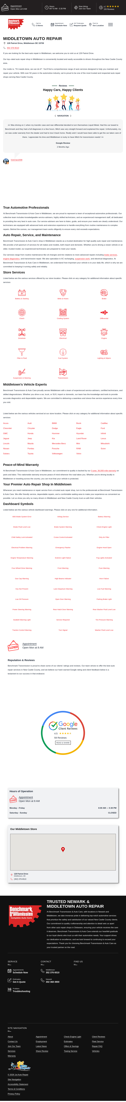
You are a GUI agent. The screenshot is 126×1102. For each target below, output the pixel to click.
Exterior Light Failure (63, 558)
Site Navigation (14, 1080)
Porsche (55, 449)
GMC (5, 433)
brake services (110, 255)
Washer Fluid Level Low (104, 631)
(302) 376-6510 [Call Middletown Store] (20, 880)
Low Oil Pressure (22, 600)
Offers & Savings (71, 1047)
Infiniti (103, 433)
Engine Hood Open (104, 548)
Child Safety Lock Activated (22, 538)
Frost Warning (63, 569)
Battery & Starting (22, 294)
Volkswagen (57, 454)
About (10, 1038)
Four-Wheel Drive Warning (21, 569)
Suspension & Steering (22, 373)
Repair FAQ (97, 1047)
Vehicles (95, 1052)
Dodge (55, 428)
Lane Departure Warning (63, 590)
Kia (53, 439)
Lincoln (6, 444)
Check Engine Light (104, 527)
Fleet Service (98, 1042)
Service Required (63, 621)
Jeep (30, 439)
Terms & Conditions (16, 1090)
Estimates (68, 1042)
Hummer (56, 433)
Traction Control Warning (22, 631)
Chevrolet (7, 428)
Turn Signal (63, 631)
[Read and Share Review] (63, 744)
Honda (30, 433)
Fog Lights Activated (104, 558)
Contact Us (12, 1042)
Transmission (63, 373)
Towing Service (70, 1052)
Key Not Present (21, 590)
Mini (78, 444)
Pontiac (31, 449)
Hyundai (80, 433)
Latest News (41, 1047)
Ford (103, 428)
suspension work (82, 259)
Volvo (78, 454)
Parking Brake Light (104, 600)
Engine (104, 333)
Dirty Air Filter (104, 538)
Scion (103, 449)
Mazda (31, 444)
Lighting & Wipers (104, 353)
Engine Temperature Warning (21, 558)
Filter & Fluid (22, 353)
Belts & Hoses (63, 294)
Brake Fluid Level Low (22, 527)
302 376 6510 (13, 48)
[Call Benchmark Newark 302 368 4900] (54, 981)
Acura (5, 423)
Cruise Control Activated (63, 538)
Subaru (6, 454)
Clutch (22, 313)
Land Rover (81, 439)
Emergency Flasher (63, 548)
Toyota (30, 454)
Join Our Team (14, 1047)
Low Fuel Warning (104, 590)
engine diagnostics (11, 259)
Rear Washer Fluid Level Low (104, 610)
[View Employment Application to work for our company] (82, 7)
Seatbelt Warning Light (22, 621)
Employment (41, 1042)
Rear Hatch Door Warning (63, 610)
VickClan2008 (16, 160)
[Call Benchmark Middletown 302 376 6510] (54, 972)
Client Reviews (98, 1038)
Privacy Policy (14, 1095)
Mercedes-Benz (59, 444)
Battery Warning (104, 517)
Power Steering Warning (21, 610)
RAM (78, 449)
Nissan (6, 449)
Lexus (103, 439)
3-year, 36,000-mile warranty (103, 471)
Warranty (12, 1057)
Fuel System (63, 353)
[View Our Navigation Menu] (110, 24)
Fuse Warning (104, 569)
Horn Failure (104, 579)
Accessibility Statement (18, 1085)
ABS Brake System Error (22, 517)
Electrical (63, 333)
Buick (78, 423)
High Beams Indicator (63, 579)
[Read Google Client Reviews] (111, 7)
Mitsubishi (105, 444)
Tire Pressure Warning (104, 621)
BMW (54, 423)
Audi (30, 423)
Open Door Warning (63, 600)
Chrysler (31, 428)
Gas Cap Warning (22, 579)
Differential (104, 313)
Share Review (42, 1052)
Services (11, 1052)
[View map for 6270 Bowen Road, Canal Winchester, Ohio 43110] (65, 876)
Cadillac (104, 423)
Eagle (78, 428)
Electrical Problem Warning (21, 548)
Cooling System (63, 313)
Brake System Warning (63, 527)
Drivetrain (22, 333)
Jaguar (6, 439)
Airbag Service (63, 517)
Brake (104, 294)
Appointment (16, 6)
